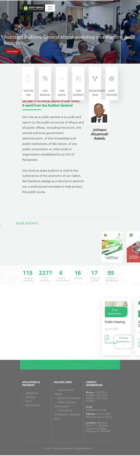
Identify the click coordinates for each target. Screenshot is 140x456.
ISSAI (28, 400)
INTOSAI (30, 396)
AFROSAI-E (32, 392)
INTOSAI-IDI (32, 404)
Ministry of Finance (68, 397)
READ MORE (12, 51)
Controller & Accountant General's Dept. (67, 413)
